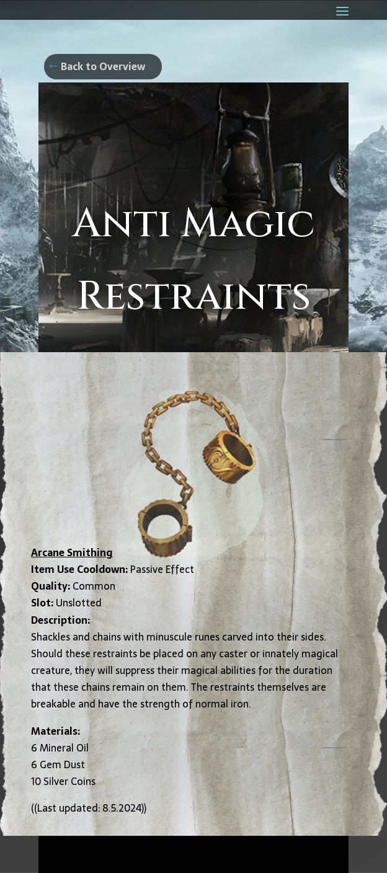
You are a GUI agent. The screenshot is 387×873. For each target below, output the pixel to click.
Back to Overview (103, 66)
